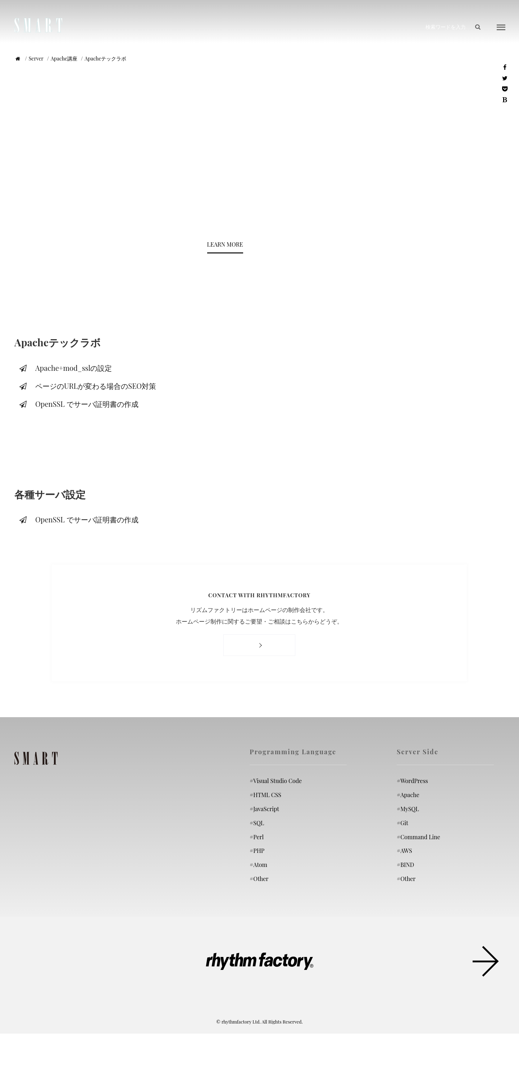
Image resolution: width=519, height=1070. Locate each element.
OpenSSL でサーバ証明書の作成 (78, 404)
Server (36, 58)
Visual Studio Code (276, 780)
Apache (408, 795)
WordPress (412, 780)
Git (402, 823)
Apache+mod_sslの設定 (65, 368)
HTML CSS (265, 795)
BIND (405, 864)
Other (259, 878)
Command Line (418, 837)
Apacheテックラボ (105, 58)
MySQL (408, 809)
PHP (257, 850)
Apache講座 (64, 58)
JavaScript (264, 809)
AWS (404, 850)
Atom (258, 864)
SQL (257, 823)
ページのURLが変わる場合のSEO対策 (87, 386)
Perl (257, 837)
